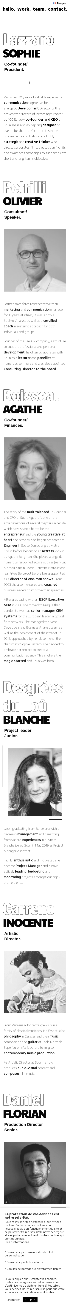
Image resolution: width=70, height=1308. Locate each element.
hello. (9, 9)
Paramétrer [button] (13, 1299)
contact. (57, 9)
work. (24, 9)
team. (39, 9)
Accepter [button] (30, 1299)
